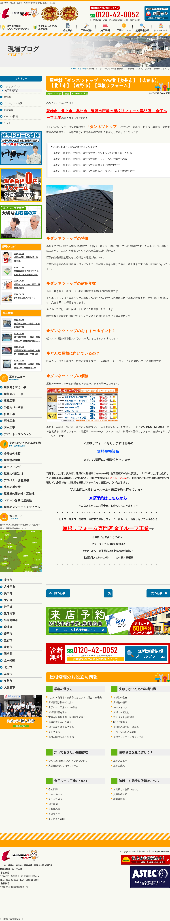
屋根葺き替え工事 (15, 387)
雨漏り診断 (119, 799)
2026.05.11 (21, 257)
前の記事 (59, 593)
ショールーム (161, 27)
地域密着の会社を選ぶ (60, 722)
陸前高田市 (11, 620)
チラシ (7, 123)
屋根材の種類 (120, 702)
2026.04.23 (21, 323)
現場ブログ (54, 814)
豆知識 (66, 93)
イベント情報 (11, 116)
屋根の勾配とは (121, 712)
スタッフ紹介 (55, 799)
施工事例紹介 (12, 90)
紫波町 (8, 627)
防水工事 (9, 427)
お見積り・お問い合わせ (126, 789)
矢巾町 (8, 593)
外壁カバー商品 (13, 407)
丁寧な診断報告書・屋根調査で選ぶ (66, 717)
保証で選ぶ (54, 732)
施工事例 (105, 27)
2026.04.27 (21, 284)
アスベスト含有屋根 (123, 717)
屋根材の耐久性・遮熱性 (126, 727)
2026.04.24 (21, 297)
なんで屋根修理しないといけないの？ (68, 760)
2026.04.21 (21, 337)
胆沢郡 (8, 653)
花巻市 (8, 674)
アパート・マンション (18, 434)
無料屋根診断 (142, 27)
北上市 (8, 667)
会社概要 (53, 789)
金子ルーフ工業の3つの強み (62, 707)
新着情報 (8, 110)
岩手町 (8, 606)
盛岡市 (8, 633)
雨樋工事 (9, 420)
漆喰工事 (9, 400)
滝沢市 (8, 580)
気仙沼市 (9, 613)
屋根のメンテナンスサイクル (128, 737)
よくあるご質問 (56, 819)
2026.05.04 (21, 271)
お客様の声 (54, 809)
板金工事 (9, 414)
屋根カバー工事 (13, 394)
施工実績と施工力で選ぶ (61, 727)
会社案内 (67, 27)
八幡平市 (9, 586)
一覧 (108, 593)
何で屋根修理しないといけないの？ (16, 27)
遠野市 (8, 647)
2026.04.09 (21, 364)
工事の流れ (86, 27)
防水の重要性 (120, 722)
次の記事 (156, 593)
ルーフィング (120, 707)
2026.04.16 (21, 350)
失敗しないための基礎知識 (45, 27)
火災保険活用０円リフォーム (63, 765)
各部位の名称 (120, 697)
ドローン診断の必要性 (124, 732)
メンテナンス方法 (80, 93)
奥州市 (8, 680)
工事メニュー (124, 27)
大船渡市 (9, 687)
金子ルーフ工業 (118, 478)
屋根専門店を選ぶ (57, 712)
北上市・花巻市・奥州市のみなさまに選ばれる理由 (75, 697)
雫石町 (8, 600)
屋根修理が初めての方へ (61, 702)
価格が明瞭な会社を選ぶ (61, 737)
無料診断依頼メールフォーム (146, 654)
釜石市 (8, 640)
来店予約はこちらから (108, 498)
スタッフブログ (54, 93)
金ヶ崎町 (9, 660)
